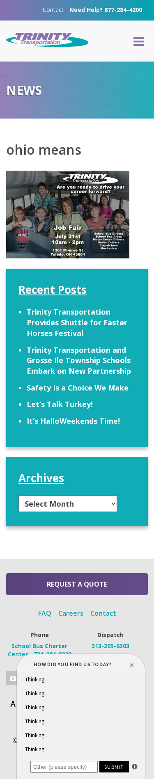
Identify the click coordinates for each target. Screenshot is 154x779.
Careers (70, 613)
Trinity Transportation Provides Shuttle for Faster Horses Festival (77, 322)
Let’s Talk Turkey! (60, 404)
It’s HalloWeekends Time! (73, 421)
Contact (53, 10)
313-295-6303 (110, 646)
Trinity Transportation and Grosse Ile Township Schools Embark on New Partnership (79, 360)
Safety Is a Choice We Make (78, 388)
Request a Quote (77, 584)
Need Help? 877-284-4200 (105, 10)
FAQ (44, 613)
